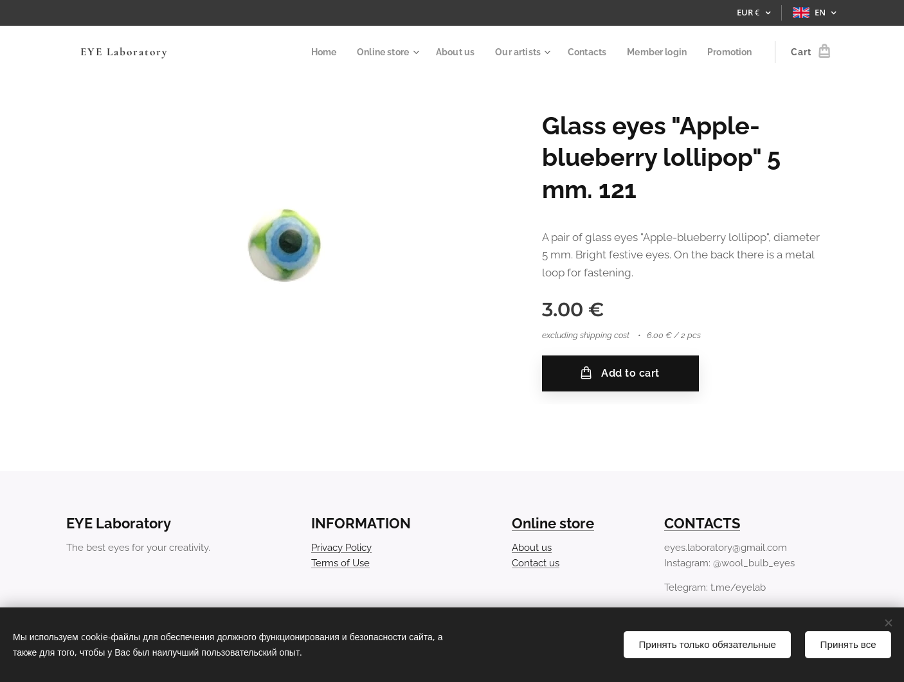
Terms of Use (340, 563)
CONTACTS (702, 523)
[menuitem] (305, 52)
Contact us (535, 563)
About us (532, 547)
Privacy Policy (341, 547)
